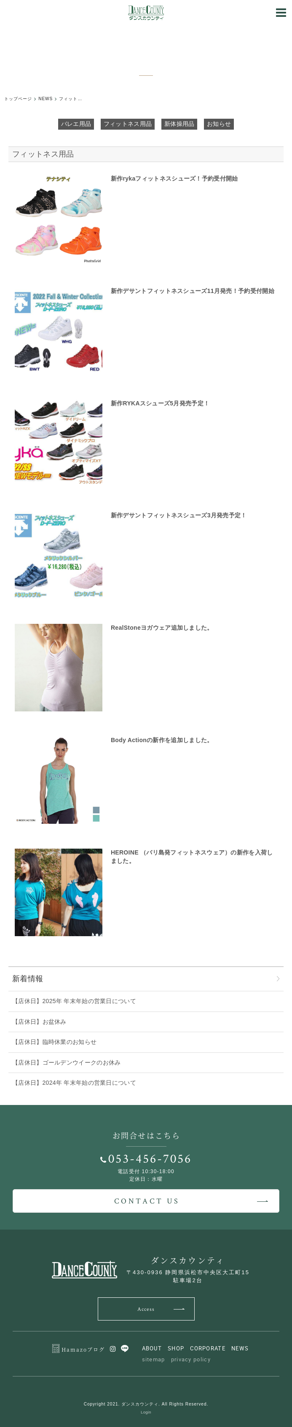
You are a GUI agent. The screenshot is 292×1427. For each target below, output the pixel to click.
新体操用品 (179, 123)
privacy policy (191, 1359)
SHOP (176, 1348)
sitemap (153, 1359)
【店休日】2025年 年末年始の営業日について (74, 1001)
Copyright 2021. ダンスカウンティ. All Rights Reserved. (146, 1404)
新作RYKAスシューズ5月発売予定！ (160, 403)
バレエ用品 (76, 123)
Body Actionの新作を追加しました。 (162, 740)
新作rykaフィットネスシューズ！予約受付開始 (174, 178)
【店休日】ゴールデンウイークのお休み (66, 1062)
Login (146, 1412)
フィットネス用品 (128, 123)
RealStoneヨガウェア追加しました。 (162, 627)
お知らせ (219, 123)
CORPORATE (207, 1348)
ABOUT (152, 1348)
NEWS (240, 1348)
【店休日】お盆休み (39, 1021)
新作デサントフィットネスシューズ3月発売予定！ (179, 515)
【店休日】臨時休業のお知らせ (54, 1041)
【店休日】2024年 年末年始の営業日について (74, 1082)
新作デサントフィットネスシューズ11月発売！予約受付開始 (192, 291)
